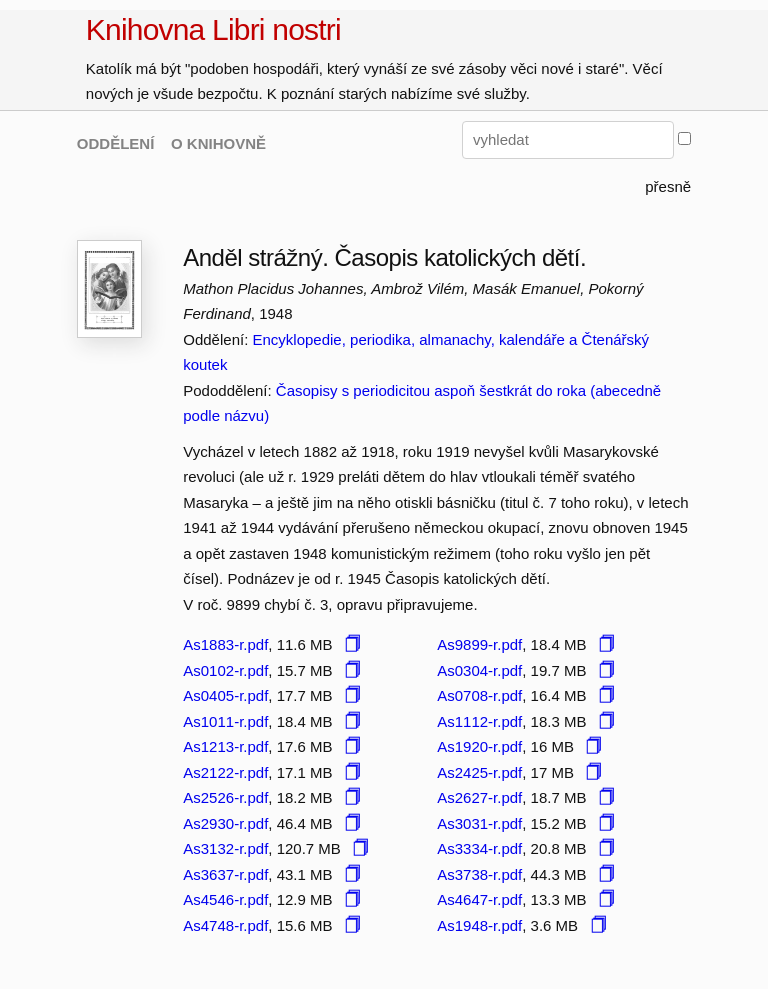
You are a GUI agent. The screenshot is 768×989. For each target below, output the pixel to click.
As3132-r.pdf (225, 848)
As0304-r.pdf (479, 670)
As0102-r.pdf (225, 670)
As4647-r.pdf (479, 899)
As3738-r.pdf (479, 874)
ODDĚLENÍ (116, 143)
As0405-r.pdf (225, 695)
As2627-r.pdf (479, 797)
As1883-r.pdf (225, 644)
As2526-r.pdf (225, 797)
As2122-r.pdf (225, 772)
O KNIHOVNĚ (218, 143)
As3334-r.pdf (479, 848)
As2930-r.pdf (225, 823)
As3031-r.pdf (479, 823)
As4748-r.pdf (225, 925)
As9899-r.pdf (479, 644)
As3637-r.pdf (225, 874)
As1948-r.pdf (479, 925)
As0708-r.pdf (479, 695)
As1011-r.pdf (225, 721)
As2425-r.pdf (479, 772)
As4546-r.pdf (225, 899)
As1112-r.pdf (479, 721)
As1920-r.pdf (479, 746)
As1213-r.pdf (225, 746)
